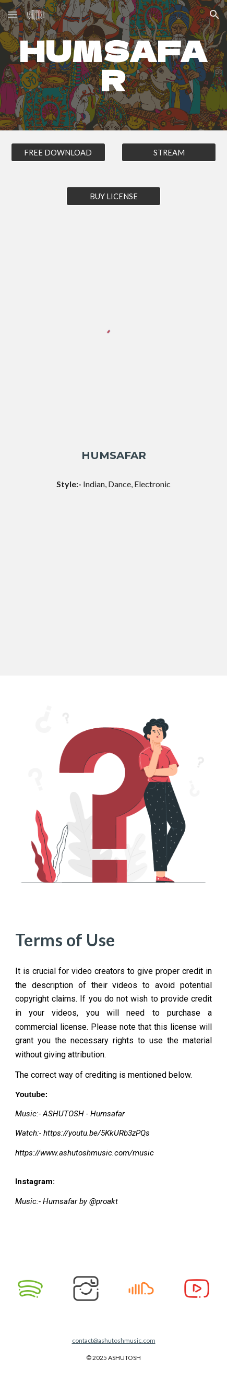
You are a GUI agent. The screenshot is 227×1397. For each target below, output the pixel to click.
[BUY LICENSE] (113, 196)
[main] (113, 65)
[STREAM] (169, 152)
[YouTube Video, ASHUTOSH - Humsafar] (113, 593)
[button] (12, 14)
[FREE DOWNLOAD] (58, 152)
